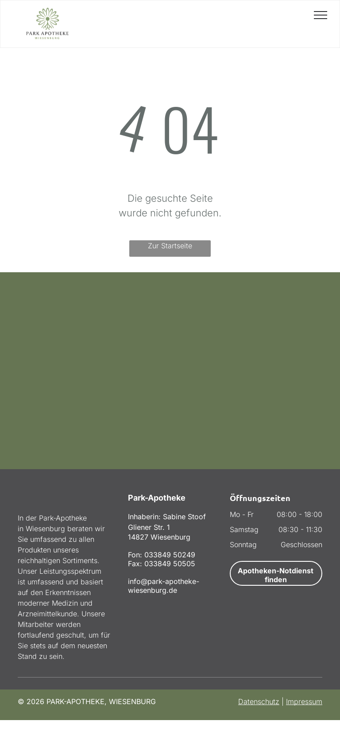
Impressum (304, 701)
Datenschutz (258, 701)
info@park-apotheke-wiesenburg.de (163, 586)
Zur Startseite (170, 245)
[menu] (320, 15)
